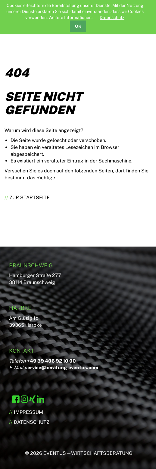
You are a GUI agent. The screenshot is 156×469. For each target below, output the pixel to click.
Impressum (28, 412)
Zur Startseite (29, 197)
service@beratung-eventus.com (61, 367)
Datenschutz (112, 17)
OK (78, 26)
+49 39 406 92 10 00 (51, 361)
